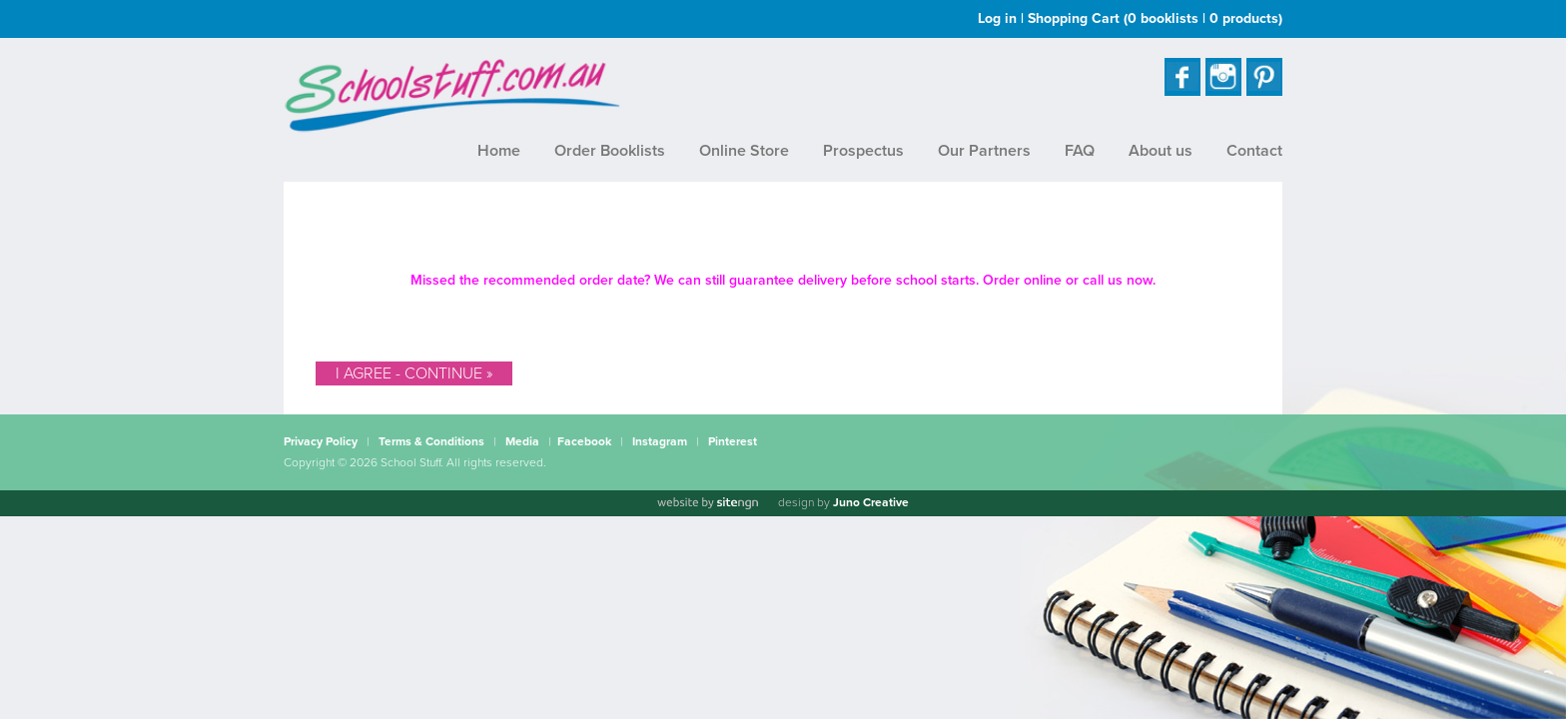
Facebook (584, 441)
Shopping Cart (1155, 18)
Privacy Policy (321, 441)
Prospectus (863, 151)
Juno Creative (871, 502)
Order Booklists (609, 151)
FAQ (1080, 151)
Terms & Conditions (431, 441)
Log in (997, 18)
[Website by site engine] (707, 503)
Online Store (744, 151)
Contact (1254, 151)
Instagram (659, 441)
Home (498, 151)
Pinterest (732, 441)
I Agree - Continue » (414, 373)
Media (522, 441)
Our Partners (984, 151)
